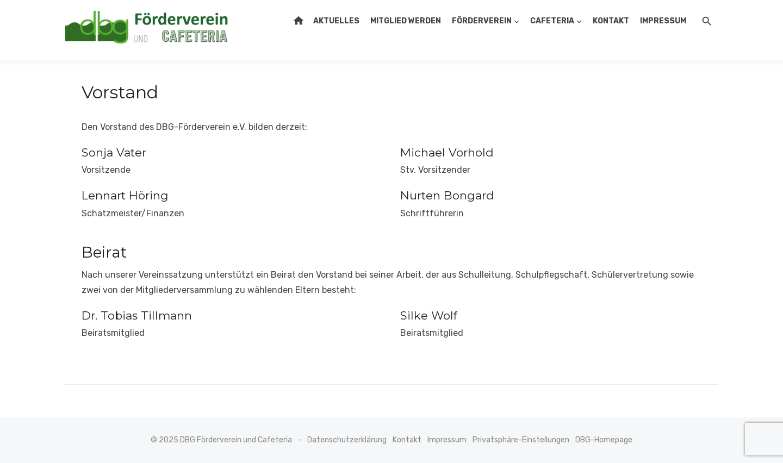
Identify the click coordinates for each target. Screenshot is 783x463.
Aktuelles (336, 21)
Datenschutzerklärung (347, 440)
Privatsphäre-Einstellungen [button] (521, 440)
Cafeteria (552, 21)
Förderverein (482, 21)
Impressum (663, 21)
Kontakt (611, 21)
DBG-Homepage (603, 440)
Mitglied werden (405, 21)
